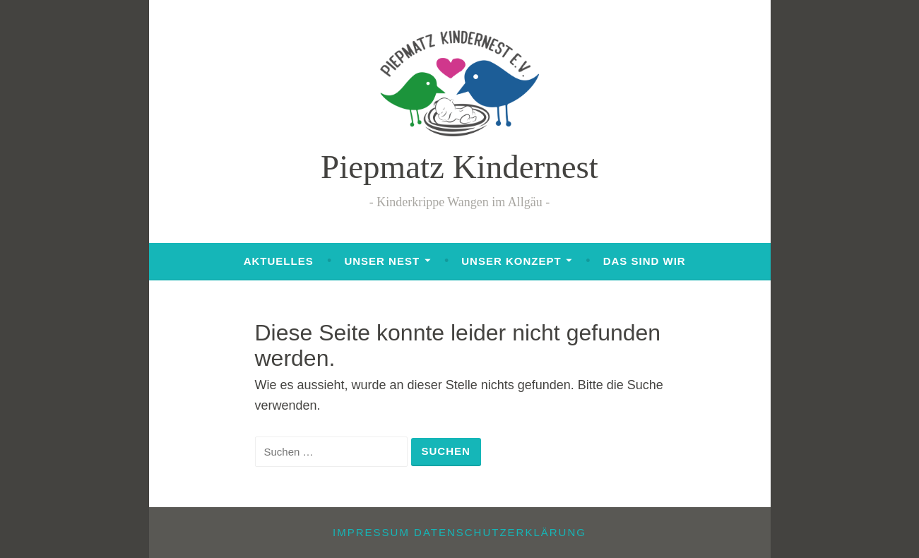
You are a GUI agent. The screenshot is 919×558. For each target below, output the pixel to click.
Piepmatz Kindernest (459, 166)
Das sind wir (644, 261)
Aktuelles (279, 261)
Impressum (371, 532)
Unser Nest (382, 261)
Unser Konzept (511, 261)
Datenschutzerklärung (500, 532)
